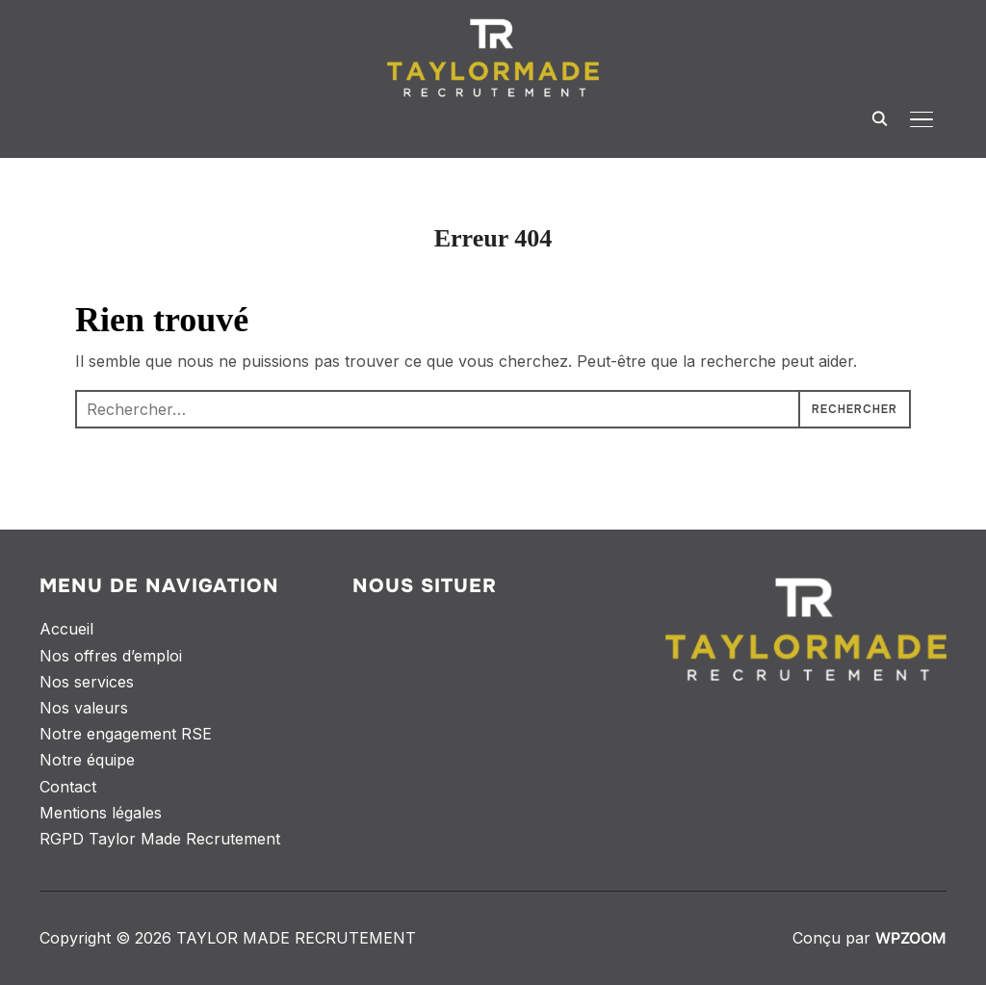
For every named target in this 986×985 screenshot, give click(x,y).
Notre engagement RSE (125, 733)
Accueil (66, 628)
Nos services (86, 681)
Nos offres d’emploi (110, 655)
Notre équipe (87, 759)
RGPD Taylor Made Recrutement (159, 838)
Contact (67, 786)
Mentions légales (100, 812)
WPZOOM (911, 937)
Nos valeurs (83, 707)
